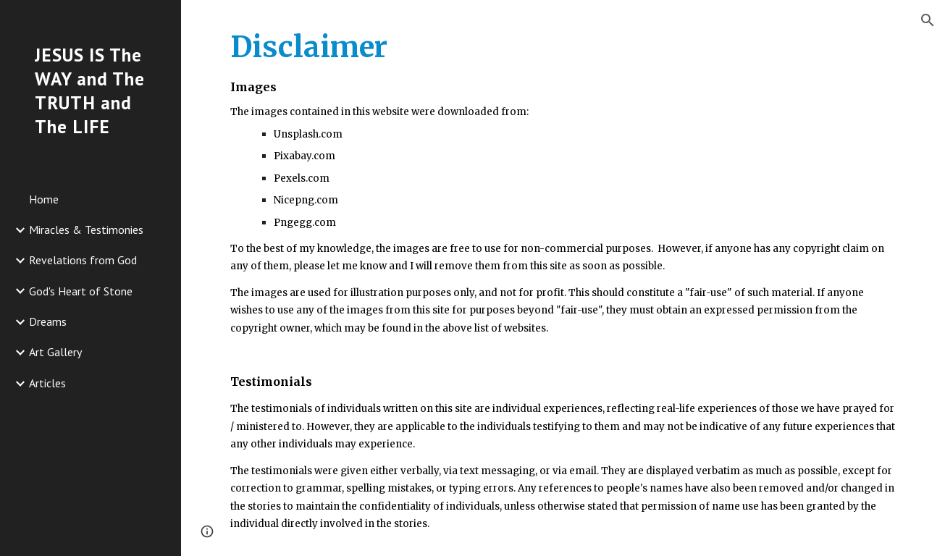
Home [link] (44, 199)
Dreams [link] (48, 321)
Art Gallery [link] (55, 352)
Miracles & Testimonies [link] (86, 229)
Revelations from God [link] (83, 260)
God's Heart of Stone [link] (81, 291)
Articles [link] (47, 383)
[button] (927, 20)
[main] (563, 278)
